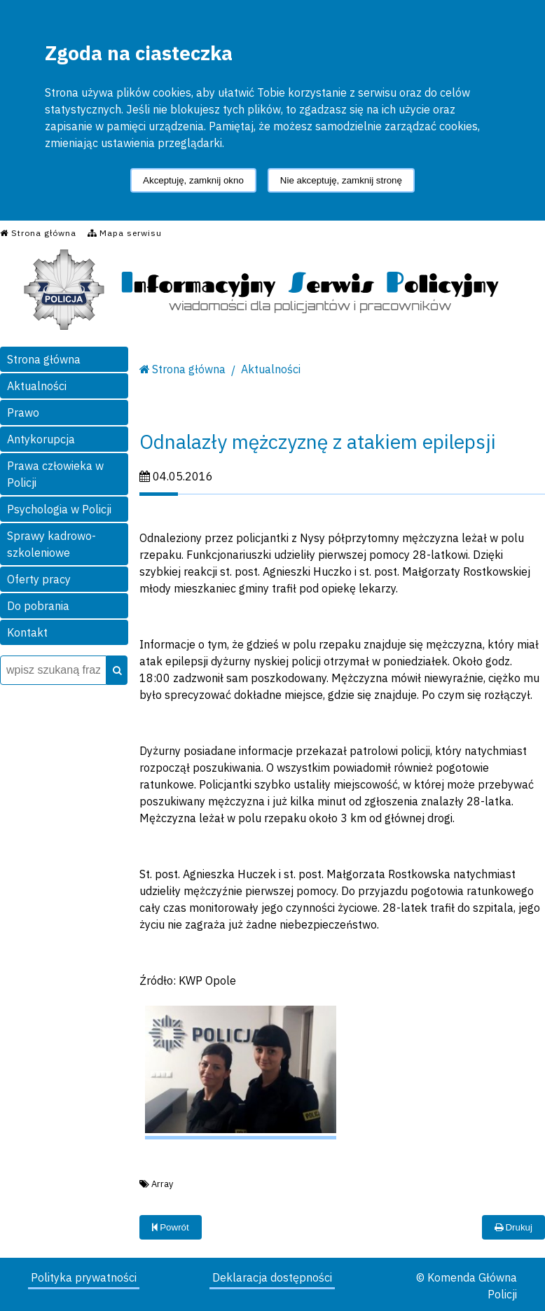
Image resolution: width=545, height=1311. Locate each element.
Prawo (23, 412)
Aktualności (37, 386)
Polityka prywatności (84, 1277)
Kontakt (27, 632)
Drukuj (513, 1227)
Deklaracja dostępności (272, 1277)
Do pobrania (38, 606)
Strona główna (44, 359)
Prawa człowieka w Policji (55, 474)
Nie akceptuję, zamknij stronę (341, 180)
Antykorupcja (41, 439)
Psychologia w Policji (59, 509)
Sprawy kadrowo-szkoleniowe (51, 544)
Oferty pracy (39, 579)
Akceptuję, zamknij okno (193, 180)
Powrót (170, 1227)
